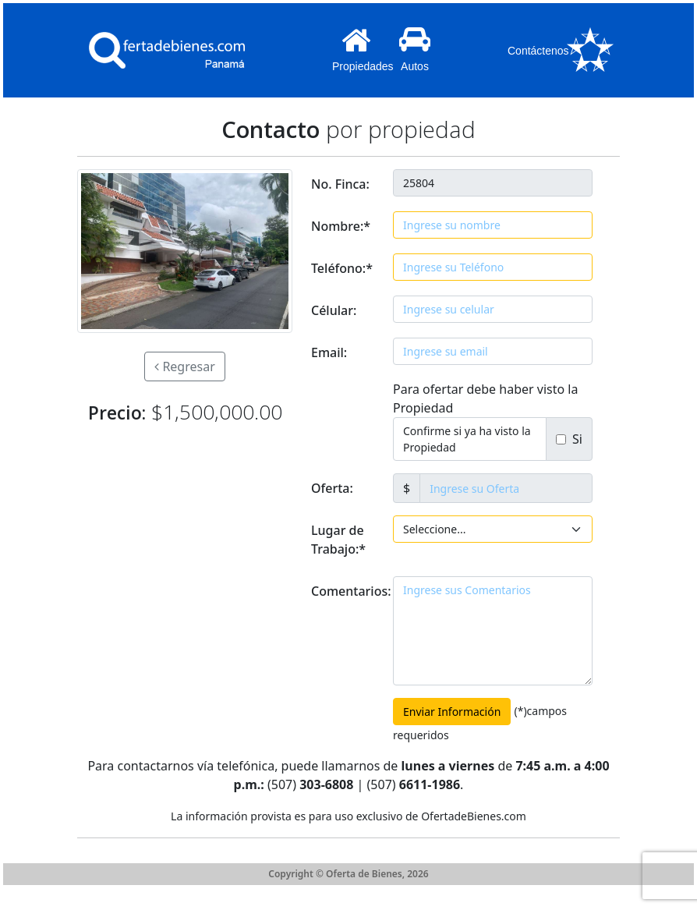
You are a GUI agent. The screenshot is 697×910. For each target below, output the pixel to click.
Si (574, 439)
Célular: (333, 310)
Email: (329, 352)
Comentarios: (347, 591)
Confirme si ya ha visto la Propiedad (467, 439)
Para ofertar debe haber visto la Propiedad (485, 398)
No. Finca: (340, 184)
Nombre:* (340, 226)
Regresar (184, 366)
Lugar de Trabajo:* (338, 540)
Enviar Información (452, 711)
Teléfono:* (342, 268)
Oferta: (332, 488)
